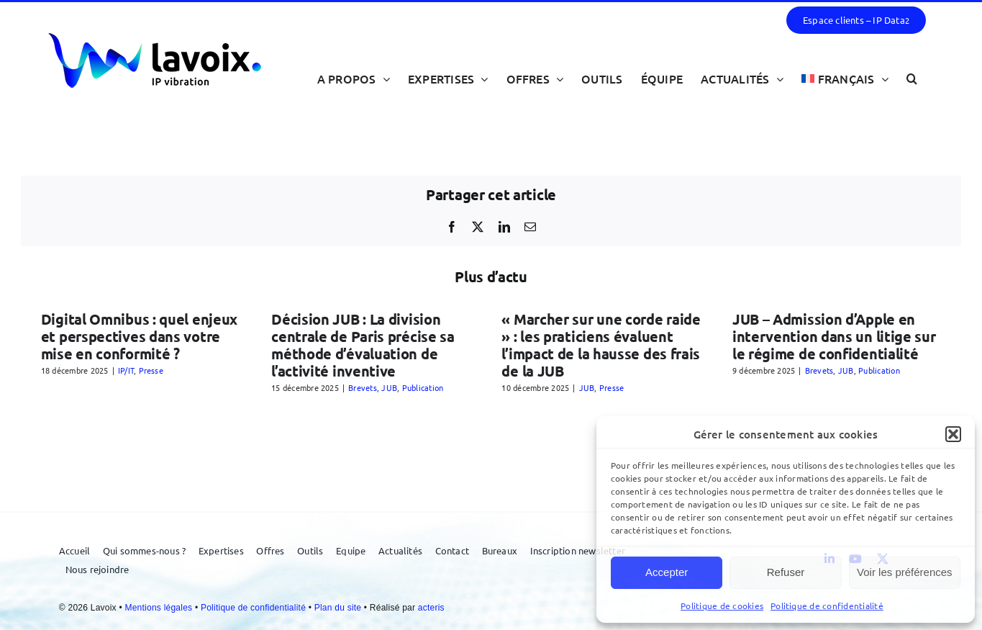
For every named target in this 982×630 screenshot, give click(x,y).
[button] (953, 434)
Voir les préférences (905, 572)
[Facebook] (452, 226)
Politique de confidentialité (826, 605)
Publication (423, 387)
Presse (151, 370)
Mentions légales (159, 608)
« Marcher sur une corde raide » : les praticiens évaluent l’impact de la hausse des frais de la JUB (600, 345)
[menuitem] (844, 78)
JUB (389, 387)
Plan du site (339, 608)
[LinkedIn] (504, 226)
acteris (431, 608)
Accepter (666, 572)
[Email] (530, 226)
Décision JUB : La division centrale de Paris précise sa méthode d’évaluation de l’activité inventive (363, 345)
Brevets (362, 387)
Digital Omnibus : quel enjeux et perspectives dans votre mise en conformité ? (139, 336)
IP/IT (126, 370)
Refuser (786, 572)
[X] (478, 226)
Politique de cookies (722, 605)
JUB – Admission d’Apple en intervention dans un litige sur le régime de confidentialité (834, 336)
